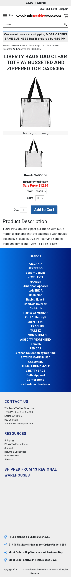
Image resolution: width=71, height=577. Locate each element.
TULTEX (35, 331)
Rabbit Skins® (35, 300)
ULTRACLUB (35, 326)
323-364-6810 (48, 9)
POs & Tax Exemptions (15, 444)
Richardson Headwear (35, 384)
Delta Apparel (35, 375)
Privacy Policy (11, 455)
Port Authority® (35, 317)
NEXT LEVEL (35, 277)
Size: (30, 198)
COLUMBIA (35, 362)
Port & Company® (35, 313)
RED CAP (36, 349)
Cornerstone (35, 380)
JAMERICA (36, 291)
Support (63, 9)
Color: (28, 191)
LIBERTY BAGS (18, 45)
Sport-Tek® (35, 322)
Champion (35, 295)
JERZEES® (35, 268)
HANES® (35, 282)
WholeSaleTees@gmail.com (19, 423)
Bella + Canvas (35, 273)
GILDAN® (35, 264)
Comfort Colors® (35, 304)
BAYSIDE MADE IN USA (35, 358)
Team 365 (35, 344)
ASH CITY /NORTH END (35, 340)
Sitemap (8, 459)
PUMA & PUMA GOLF (35, 366)
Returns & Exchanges (15, 452)
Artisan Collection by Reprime (36, 353)
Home (6, 45)
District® (35, 308)
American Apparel (35, 286)
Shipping (9, 440)
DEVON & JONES (36, 335)
